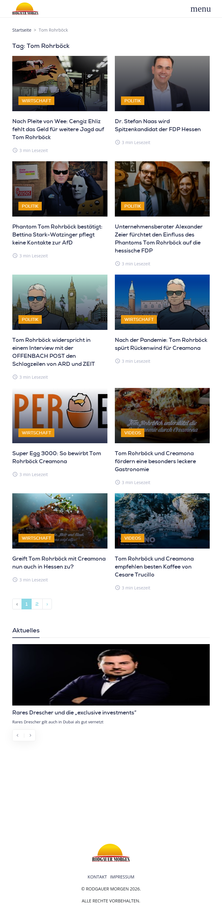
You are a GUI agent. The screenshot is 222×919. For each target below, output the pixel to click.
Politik (132, 101)
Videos (132, 433)
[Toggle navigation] (204, 9)
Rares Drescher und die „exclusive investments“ (74, 712)
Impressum (122, 877)
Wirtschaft (36, 101)
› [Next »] (47, 604)
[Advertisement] (111, 792)
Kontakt (97, 877)
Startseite (21, 30)
